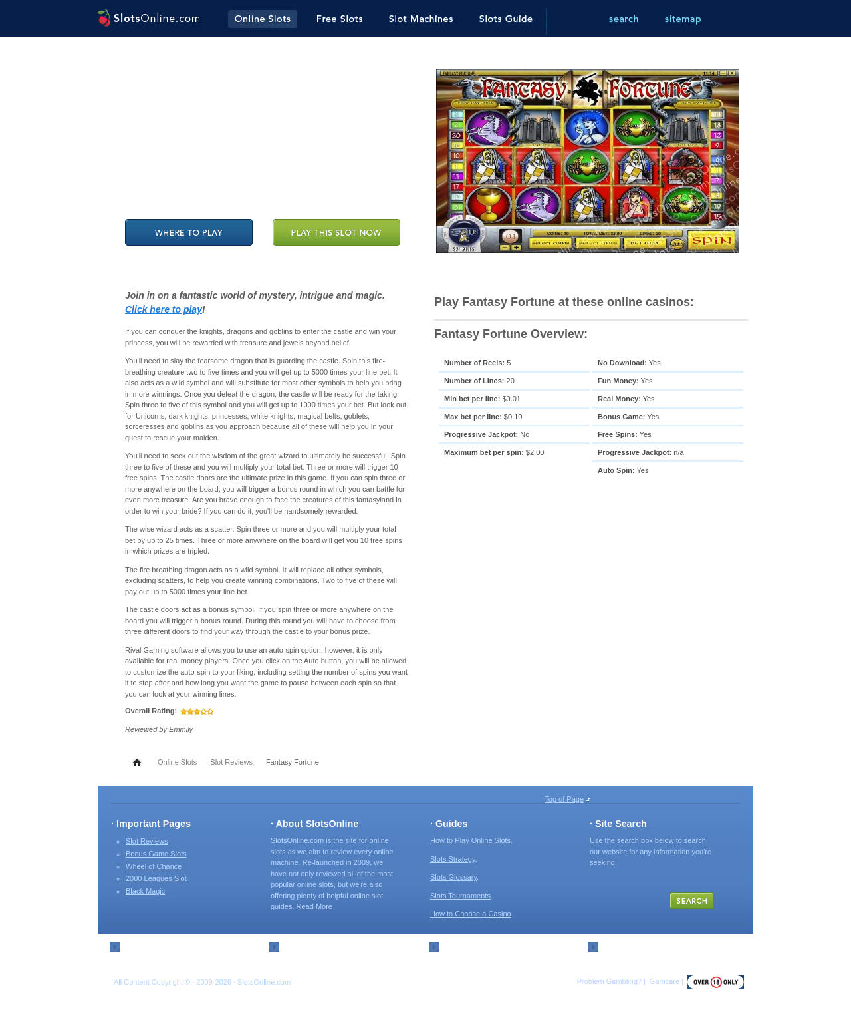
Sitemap (137, 946)
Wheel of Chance (154, 866)
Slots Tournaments (460, 896)
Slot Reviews (231, 762)
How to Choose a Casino (470, 914)
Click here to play (163, 309)
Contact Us (302, 946)
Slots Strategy (452, 859)
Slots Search (624, 946)
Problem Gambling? (609, 981)
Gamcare (664, 981)
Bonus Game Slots (156, 854)
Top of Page (564, 799)
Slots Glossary (453, 877)
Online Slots (177, 762)
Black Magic (145, 891)
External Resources (476, 946)
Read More (314, 906)
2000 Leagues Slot (156, 878)
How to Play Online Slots (470, 840)
